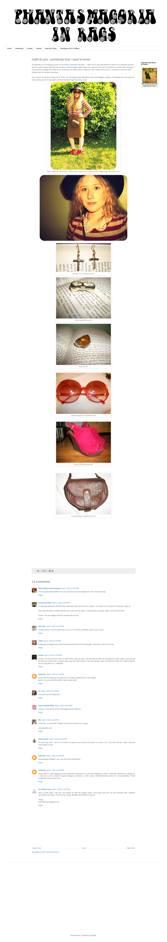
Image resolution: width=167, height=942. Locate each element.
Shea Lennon (43, 739)
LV (39, 691)
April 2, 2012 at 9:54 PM (55, 756)
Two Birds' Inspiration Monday (73, 65)
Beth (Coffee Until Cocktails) (49, 588)
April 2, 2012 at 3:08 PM (61, 603)
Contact (29, 48)
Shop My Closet (51, 48)
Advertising (19, 48)
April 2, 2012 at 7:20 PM (49, 691)
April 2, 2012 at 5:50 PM (53, 655)
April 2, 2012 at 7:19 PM (55, 674)
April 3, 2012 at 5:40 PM (55, 770)
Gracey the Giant (44, 603)
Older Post (131, 848)
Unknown (42, 674)
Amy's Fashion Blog (46, 706)
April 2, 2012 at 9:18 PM (50, 720)
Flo (39, 720)
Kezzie (40, 655)
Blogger (93, 935)
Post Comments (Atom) (50, 852)
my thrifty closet (44, 789)
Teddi (40, 641)
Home (9, 48)
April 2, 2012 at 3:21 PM (55, 626)
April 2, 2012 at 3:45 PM (52, 641)
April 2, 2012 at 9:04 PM (63, 706)
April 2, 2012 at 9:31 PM (58, 739)
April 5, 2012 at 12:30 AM (61, 789)
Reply (40, 595)
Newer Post (36, 848)
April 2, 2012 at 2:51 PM (70, 588)
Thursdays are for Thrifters (69, 48)
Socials (38, 48)
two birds (42, 626)
